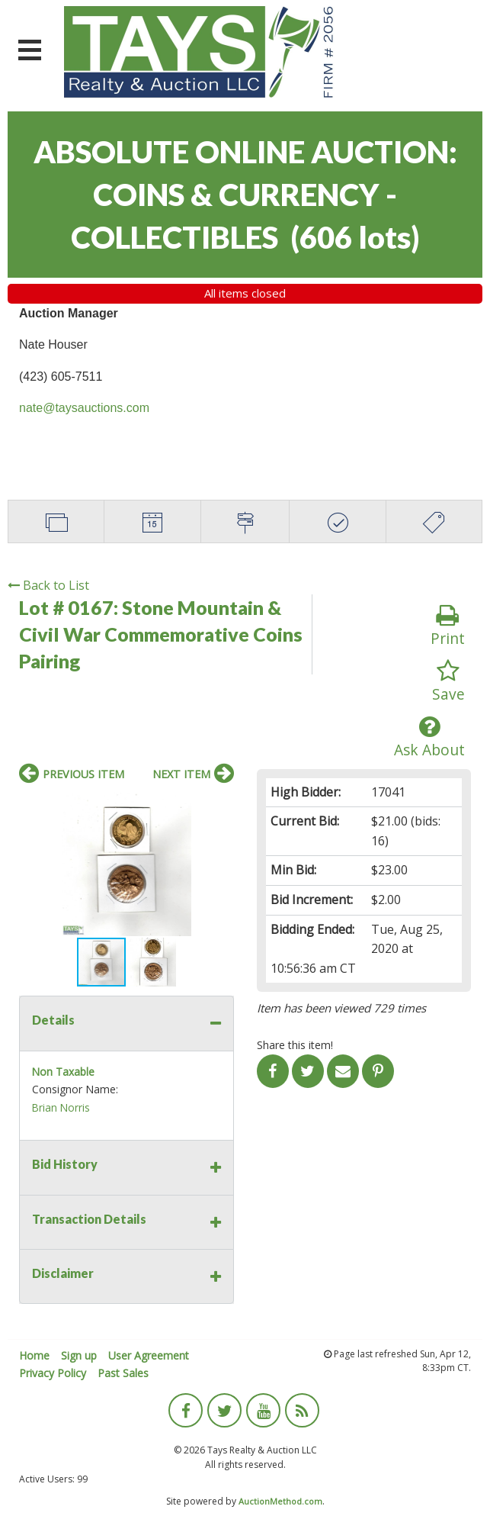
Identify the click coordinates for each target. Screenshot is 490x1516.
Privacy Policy (52, 1373)
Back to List (48, 585)
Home (34, 1355)
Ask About (429, 737)
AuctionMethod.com (280, 1501)
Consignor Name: (75, 1089)
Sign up (79, 1355)
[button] (220, 806)
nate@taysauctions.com (84, 407)
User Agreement (148, 1355)
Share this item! (295, 1045)
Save (448, 681)
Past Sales (123, 1373)
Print (448, 626)
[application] (486, 1512)
